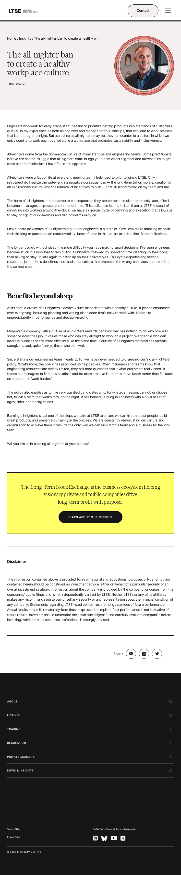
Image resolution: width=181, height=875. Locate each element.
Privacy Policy (14, 837)
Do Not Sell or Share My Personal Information (114, 829)
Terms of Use (13, 829)
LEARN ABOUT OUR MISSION (90, 517)
